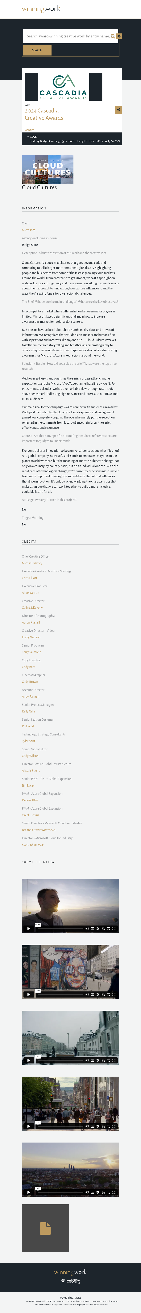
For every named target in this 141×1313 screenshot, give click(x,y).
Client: (26, 223)
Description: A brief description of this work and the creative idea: (64, 253)
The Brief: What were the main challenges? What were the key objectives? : (70, 301)
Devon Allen (30, 800)
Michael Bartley (32, 563)
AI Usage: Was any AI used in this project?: (49, 500)
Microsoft (28, 230)
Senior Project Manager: (38, 705)
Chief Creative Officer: (36, 556)
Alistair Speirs (31, 771)
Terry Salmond (31, 652)
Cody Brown (30, 682)
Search (37, 50)
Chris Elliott (29, 578)
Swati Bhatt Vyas (33, 845)
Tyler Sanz (28, 741)
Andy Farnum (30, 696)
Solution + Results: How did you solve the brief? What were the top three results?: (69, 366)
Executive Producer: (35, 586)
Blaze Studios (74, 1297)
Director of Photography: (38, 616)
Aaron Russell (31, 622)
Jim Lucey (28, 785)
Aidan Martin (30, 593)
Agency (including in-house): (41, 238)
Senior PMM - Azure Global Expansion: (47, 779)
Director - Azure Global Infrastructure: (47, 764)
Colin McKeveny (32, 607)
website (29, 130)
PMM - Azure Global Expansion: (42, 794)
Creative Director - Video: (38, 630)
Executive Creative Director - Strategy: (47, 571)
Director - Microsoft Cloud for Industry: (47, 838)
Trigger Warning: (33, 518)
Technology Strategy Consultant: (43, 734)
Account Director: (33, 690)
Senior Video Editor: (35, 749)
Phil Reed (28, 726)
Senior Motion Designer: (38, 719)
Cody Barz (28, 667)
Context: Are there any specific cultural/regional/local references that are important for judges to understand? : (69, 438)
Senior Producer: (33, 645)
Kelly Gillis (28, 711)
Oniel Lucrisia (30, 815)
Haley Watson (31, 637)
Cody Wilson (30, 756)
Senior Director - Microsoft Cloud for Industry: (52, 823)
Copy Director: (31, 660)
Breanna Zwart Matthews (39, 830)
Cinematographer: (34, 675)
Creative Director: (33, 601)
